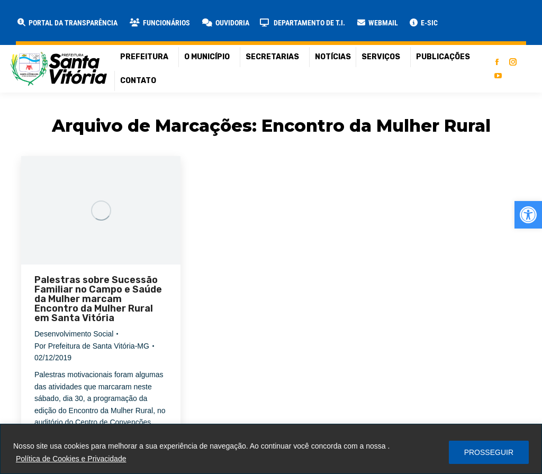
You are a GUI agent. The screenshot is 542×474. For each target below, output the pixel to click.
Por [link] (91, 346)
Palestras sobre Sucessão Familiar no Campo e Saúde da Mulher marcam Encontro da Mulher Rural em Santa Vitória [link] (98, 299)
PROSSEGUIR (488, 452)
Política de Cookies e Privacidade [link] (71, 458)
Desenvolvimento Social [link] (73, 334)
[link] (528, 215)
